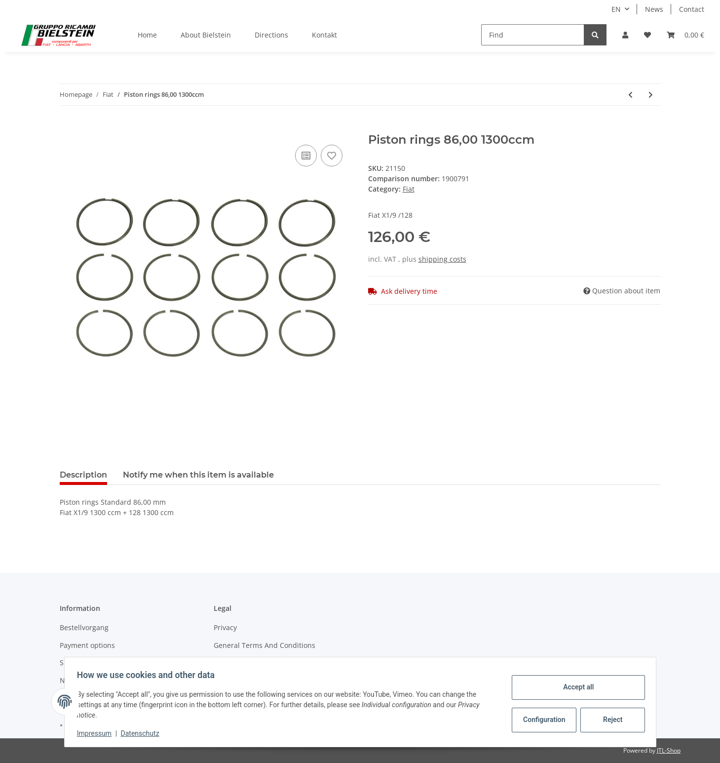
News (654, 9)
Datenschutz (143, 733)
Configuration (542, 719)
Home (147, 35)
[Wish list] (647, 35)
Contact (691, 9)
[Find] (532, 34)
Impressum (97, 733)
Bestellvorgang (84, 627)
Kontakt (324, 35)
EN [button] (616, 9)
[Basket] (685, 35)
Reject (609, 719)
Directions (271, 35)
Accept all (575, 687)
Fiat (409, 189)
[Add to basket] (68, 127)
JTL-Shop (669, 750)
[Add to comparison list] (306, 155)
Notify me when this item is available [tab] (198, 475)
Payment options (87, 645)
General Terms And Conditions (264, 645)
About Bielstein (206, 35)
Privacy (225, 627)
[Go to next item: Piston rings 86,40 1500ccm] (651, 94)
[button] (625, 35)
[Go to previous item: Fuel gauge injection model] (630, 94)
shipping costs (442, 259)
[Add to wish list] (331, 155)
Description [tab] (83, 475)
